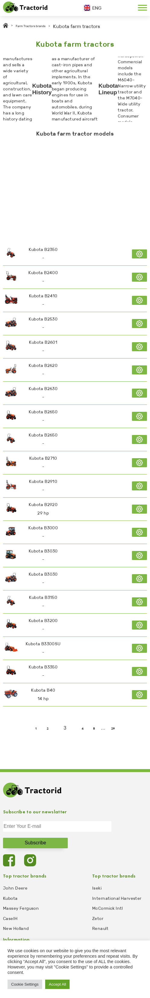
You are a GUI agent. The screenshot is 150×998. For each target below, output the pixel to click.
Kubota (10, 898)
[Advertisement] (75, 188)
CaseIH (10, 918)
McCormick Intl (107, 908)
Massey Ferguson (21, 908)
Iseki (97, 888)
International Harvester (117, 898)
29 (113, 729)
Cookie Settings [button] (25, 984)
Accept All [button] (57, 984)
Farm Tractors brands (30, 26)
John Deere (15, 888)
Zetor (97, 918)
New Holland (16, 928)
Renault (100, 928)
